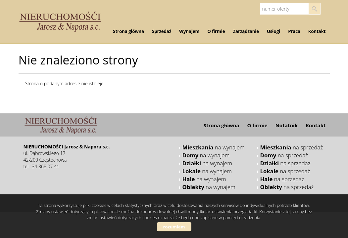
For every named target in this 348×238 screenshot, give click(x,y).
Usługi (273, 31)
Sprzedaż (161, 31)
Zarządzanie (246, 31)
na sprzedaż (291, 147)
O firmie (216, 31)
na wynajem (213, 147)
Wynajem (189, 31)
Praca (294, 31)
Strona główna (128, 31)
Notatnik (286, 125)
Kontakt (317, 31)
